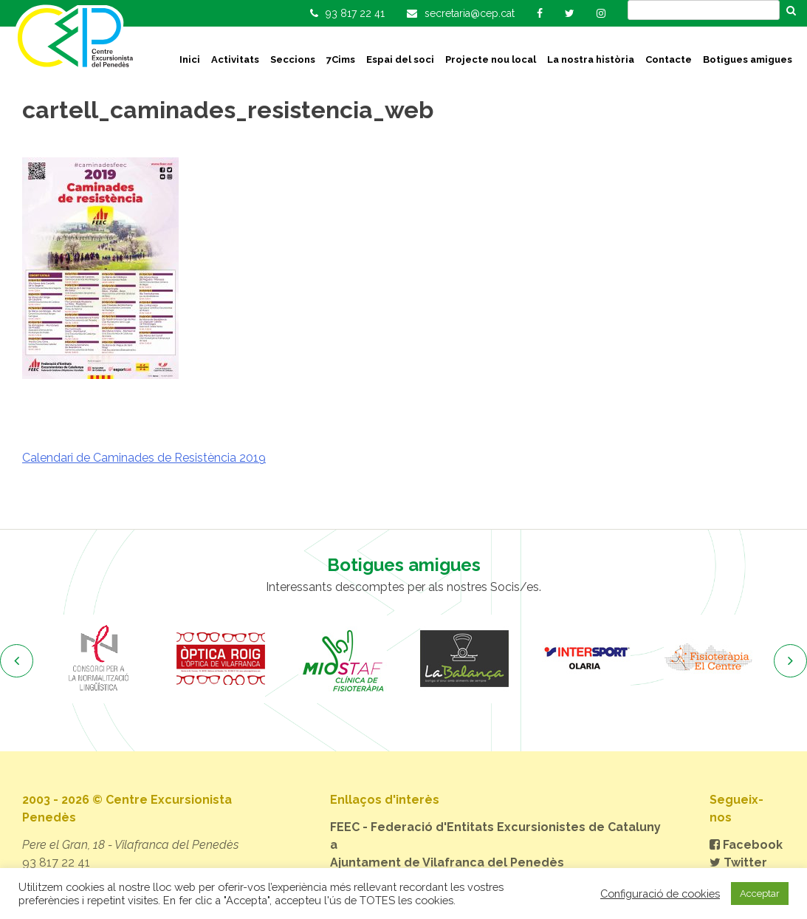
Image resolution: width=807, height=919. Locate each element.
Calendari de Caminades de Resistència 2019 (144, 458)
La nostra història (590, 59)
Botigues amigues (747, 59)
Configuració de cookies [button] (660, 893)
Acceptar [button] (760, 893)
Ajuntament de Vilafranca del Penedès (447, 862)
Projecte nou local (490, 59)
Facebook (746, 845)
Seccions (292, 59)
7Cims (340, 59)
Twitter (738, 862)
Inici (189, 59)
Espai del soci (400, 59)
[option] (99, 659)
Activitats (235, 59)
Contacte (668, 59)
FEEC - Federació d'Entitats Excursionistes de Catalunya (495, 836)
